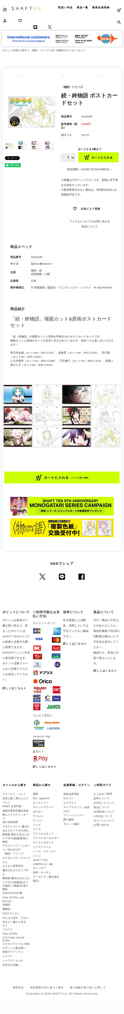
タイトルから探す (14, 784)
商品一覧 (82, 7)
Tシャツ (37, 820)
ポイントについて (104, 820)
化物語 (6, 904)
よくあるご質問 (103, 793)
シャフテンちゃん (13, 960)
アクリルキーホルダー (46, 838)
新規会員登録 (101, 7)
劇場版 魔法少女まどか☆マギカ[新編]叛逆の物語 (16, 838)
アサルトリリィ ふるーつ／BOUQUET (16, 847)
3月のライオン (11, 913)
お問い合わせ (101, 824)
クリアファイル (42, 846)
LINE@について (103, 816)
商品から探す (42, 784)
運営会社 (18, 987)
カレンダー (39, 867)
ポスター (38, 811)
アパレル (38, 816)
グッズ (37, 829)
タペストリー (41, 802)
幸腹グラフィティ (13, 951)
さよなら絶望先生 (13, 865)
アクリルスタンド (43, 833)
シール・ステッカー (45, 851)
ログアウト (70, 802)
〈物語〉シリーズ (39, 50)
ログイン (68, 798)
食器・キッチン (42, 872)
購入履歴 (68, 819)
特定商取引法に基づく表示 (47, 987)
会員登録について (104, 811)
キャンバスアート (43, 807)
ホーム (6, 50)
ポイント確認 (71, 824)
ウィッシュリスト (73, 815)
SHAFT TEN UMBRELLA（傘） (44, 862)
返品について (90, 226)
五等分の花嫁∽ (11, 964)
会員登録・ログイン (76, 784)
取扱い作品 (65, 7)
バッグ (37, 824)
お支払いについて (104, 802)
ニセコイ (8, 929)
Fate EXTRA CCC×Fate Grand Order (13, 937)
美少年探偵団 (10, 822)
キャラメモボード (43, 842)
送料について (101, 798)
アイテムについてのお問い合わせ (89, 221)
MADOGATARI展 (12, 893)
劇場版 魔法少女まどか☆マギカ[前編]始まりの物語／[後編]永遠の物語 (16, 884)
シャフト (8, 956)
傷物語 (6, 909)
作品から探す (20, 50)
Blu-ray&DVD (41, 798)
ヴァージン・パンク (14, 793)
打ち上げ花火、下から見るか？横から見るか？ (16, 921)
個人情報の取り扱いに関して (88, 987)
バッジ (37, 855)
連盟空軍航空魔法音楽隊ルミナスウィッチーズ (16, 814)
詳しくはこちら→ (14, 688)
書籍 (35, 793)
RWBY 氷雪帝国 (12, 806)
